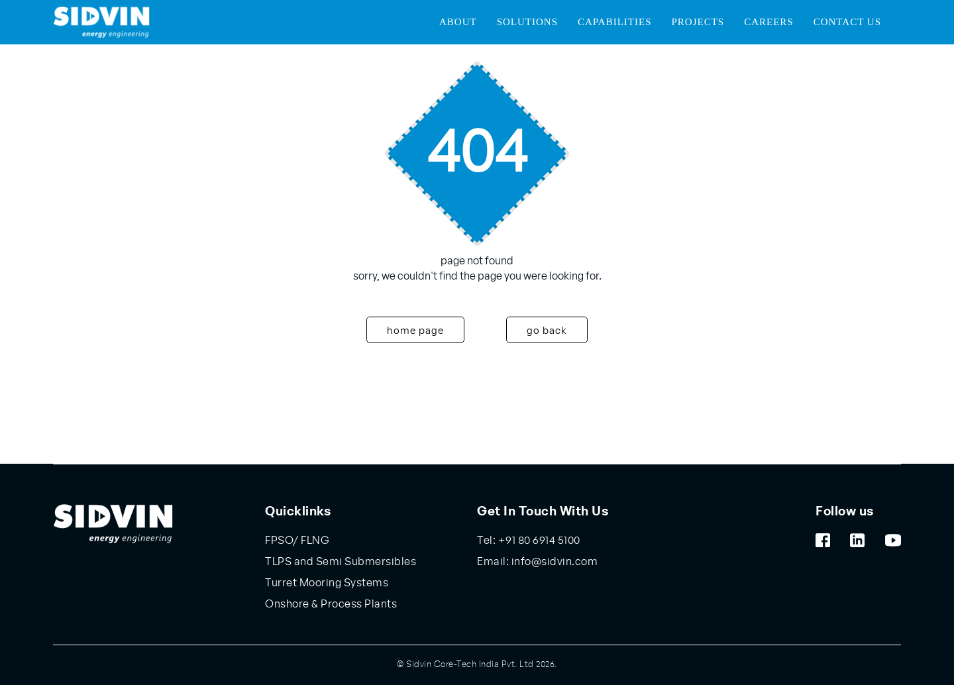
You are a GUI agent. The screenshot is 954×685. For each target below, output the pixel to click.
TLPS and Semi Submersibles (340, 561)
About (458, 22)
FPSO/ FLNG (297, 540)
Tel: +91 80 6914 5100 (528, 540)
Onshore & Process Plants (331, 604)
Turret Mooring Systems (326, 583)
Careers (769, 22)
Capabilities (614, 22)
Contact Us (847, 22)
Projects (697, 22)
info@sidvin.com (553, 561)
